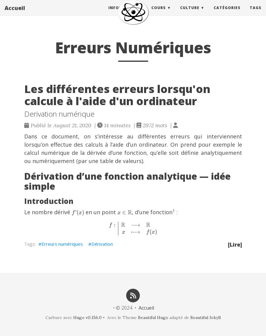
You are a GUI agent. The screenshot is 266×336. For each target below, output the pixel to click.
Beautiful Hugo (153, 317)
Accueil (15, 13)
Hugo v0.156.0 (87, 317)
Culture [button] (189, 13)
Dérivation (102, 244)
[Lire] (235, 244)
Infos (115, 13)
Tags (255, 13)
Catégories (227, 13)
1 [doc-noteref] (173, 210)
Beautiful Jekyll (205, 317)
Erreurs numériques (62, 244)
